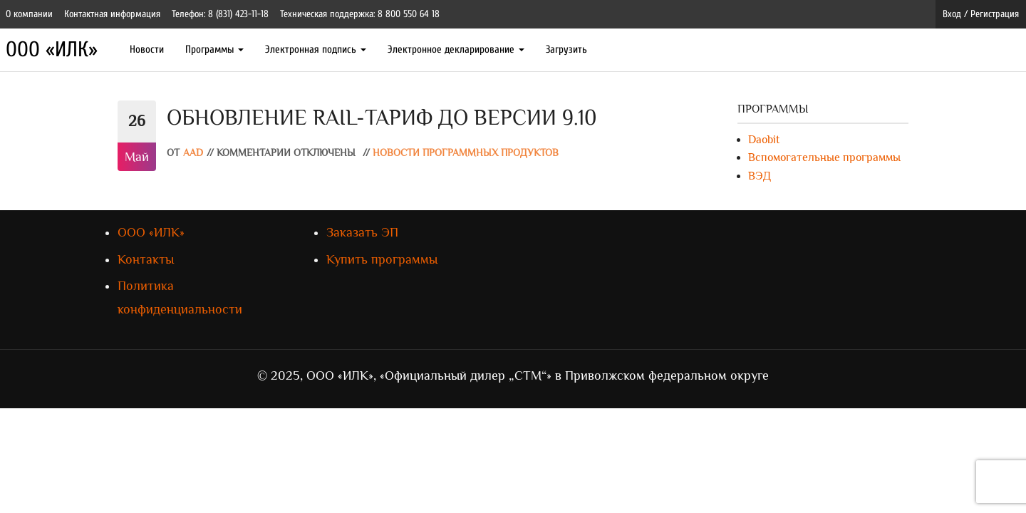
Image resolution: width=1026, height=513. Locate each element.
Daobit (763, 139)
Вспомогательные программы (824, 157)
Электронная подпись (315, 49)
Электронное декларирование (456, 49)
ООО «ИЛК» (52, 49)
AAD (193, 152)
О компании (29, 14)
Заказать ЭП (362, 232)
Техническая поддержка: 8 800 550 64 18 (360, 14)
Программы (214, 49)
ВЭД (759, 176)
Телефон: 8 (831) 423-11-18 (220, 14)
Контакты (146, 259)
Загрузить (566, 49)
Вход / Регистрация (981, 14)
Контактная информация (112, 14)
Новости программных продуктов (466, 152)
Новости (147, 49)
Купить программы (381, 259)
